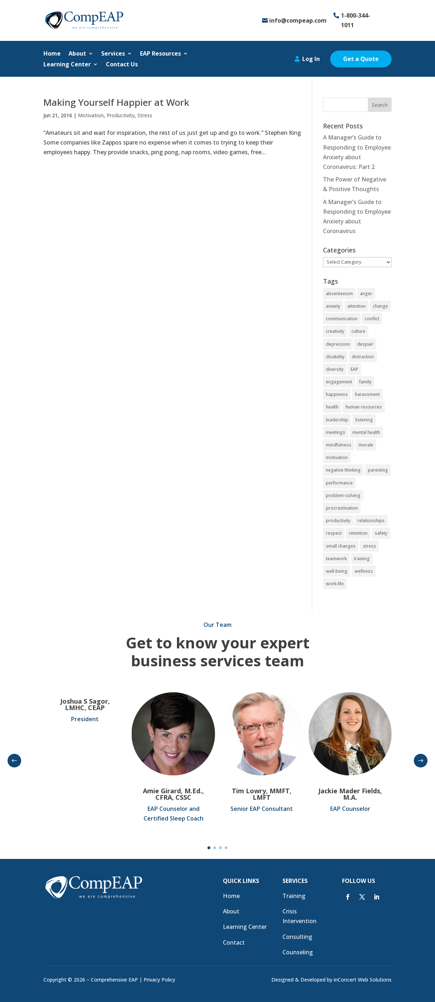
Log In (311, 59)
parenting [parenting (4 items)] (378, 470)
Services (113, 54)
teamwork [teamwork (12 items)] (336, 559)
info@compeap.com (298, 20)
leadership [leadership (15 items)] (337, 420)
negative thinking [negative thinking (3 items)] (343, 470)
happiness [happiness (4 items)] (337, 394)
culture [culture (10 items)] (358, 331)
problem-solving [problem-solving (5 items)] (343, 495)
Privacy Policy (159, 979)
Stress (144, 115)
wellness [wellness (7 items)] (364, 571)
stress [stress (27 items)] (369, 546)
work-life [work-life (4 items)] (335, 584)
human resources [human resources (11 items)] (364, 407)
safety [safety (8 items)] (381, 533)
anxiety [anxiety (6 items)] (333, 306)
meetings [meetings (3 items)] (335, 432)
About (77, 54)
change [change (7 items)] (380, 306)
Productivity (121, 115)
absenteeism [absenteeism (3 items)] (339, 293)
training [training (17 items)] (362, 559)
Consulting (297, 937)
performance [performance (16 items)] (339, 483)
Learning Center (67, 65)
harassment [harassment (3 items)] (367, 394)
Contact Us (122, 65)
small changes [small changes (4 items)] (341, 546)
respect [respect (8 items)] (334, 533)
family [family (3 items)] (365, 382)
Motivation (91, 115)
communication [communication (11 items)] (341, 319)
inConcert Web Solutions (363, 979)
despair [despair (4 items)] (365, 344)
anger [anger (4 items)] (366, 293)
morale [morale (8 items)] (366, 445)
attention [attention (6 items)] (356, 306)
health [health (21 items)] (332, 407)
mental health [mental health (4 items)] (366, 432)
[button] (14, 760)
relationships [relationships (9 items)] (371, 520)
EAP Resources (160, 54)
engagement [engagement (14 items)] (339, 382)
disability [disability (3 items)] (335, 357)
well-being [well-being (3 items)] (336, 571)
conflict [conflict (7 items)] (372, 319)
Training (293, 896)
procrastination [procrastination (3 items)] (342, 508)
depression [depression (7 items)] (338, 344)
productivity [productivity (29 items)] (338, 520)
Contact (234, 942)
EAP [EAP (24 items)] (354, 369)
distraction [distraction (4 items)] (363, 357)
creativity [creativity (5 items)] (335, 331)
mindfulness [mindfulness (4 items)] (338, 445)
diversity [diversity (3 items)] (334, 369)
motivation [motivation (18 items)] (337, 457)
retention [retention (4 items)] (358, 533)
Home (52, 54)
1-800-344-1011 (355, 20)
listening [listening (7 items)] (364, 420)
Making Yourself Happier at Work (116, 102)
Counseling (297, 952)
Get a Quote (361, 59)
